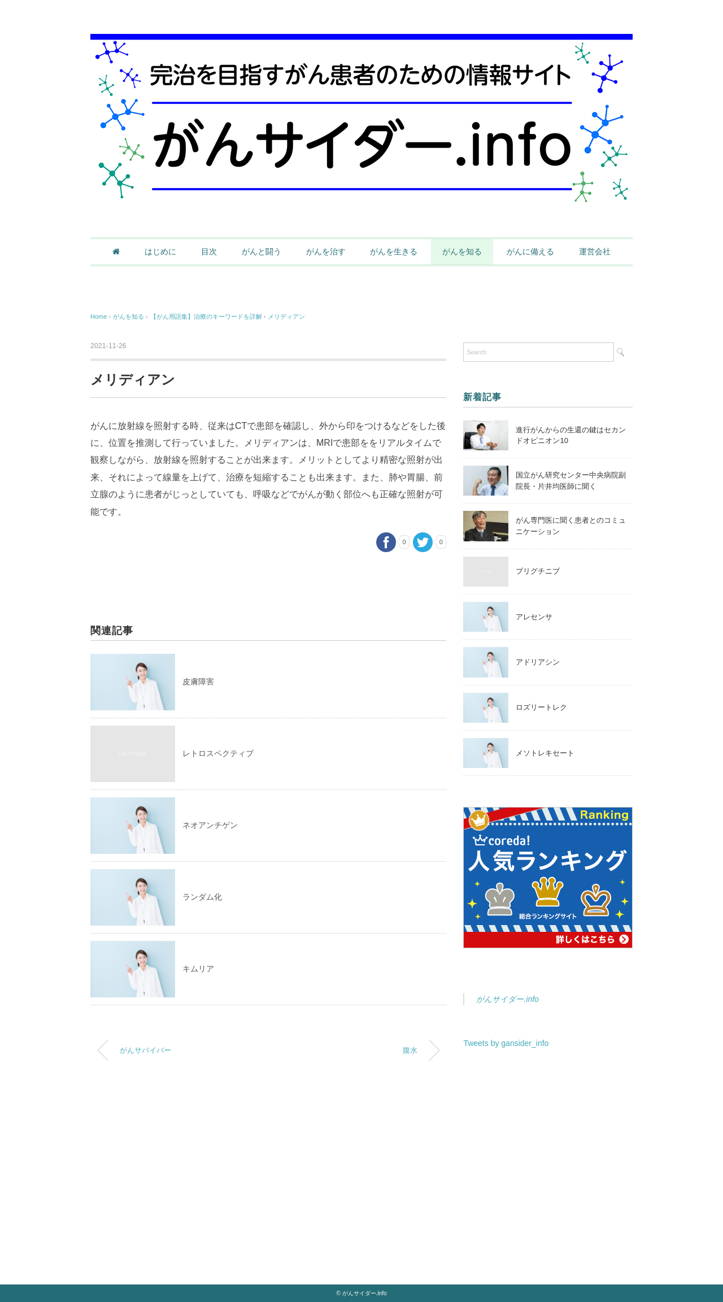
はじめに (160, 251)
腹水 (410, 1050)
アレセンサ (534, 617)
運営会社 (595, 251)
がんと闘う (261, 251)
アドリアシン (538, 662)
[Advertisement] (548, 1152)
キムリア (198, 968)
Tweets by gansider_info (505, 1043)
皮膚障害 (198, 681)
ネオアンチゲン (210, 825)
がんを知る (462, 251)
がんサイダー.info (507, 999)
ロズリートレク (541, 707)
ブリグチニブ (538, 571)
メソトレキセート (545, 753)
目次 (209, 251)
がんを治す (326, 251)
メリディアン (286, 316)
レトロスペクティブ (218, 753)
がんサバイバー (145, 1050)
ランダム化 (202, 896)
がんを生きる (393, 251)
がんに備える (530, 251)
